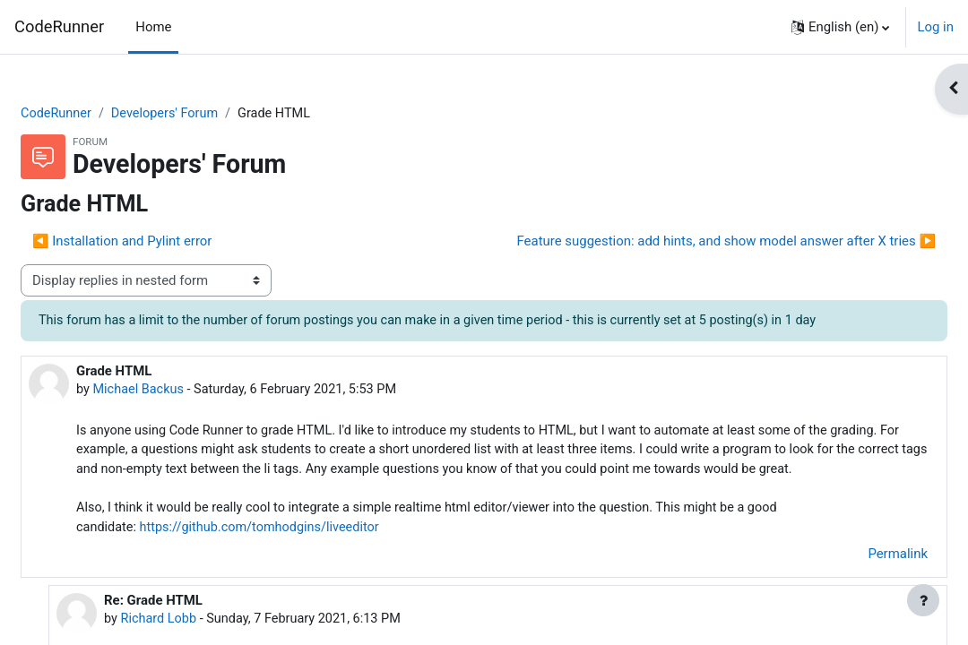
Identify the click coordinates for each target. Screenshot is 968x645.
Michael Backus (183, 391)
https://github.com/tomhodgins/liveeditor (308, 554)
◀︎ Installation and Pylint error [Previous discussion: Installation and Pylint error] (165, 242)
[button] (841, 27)
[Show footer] (923, 600)
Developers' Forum (212, 114)
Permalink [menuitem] (855, 580)
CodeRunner (59, 26)
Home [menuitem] (153, 27)
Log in (935, 27)
